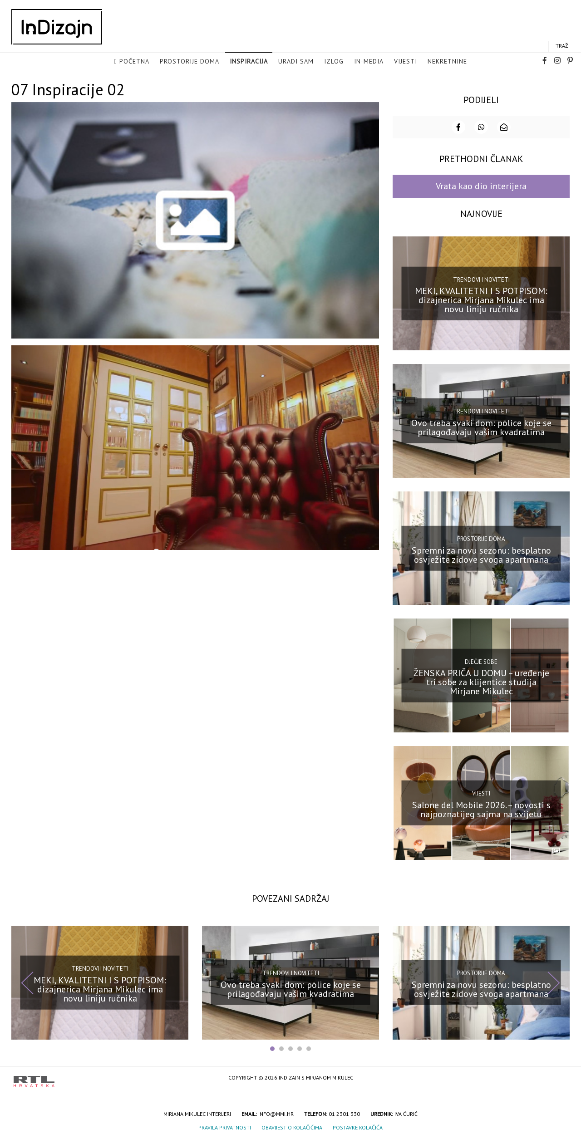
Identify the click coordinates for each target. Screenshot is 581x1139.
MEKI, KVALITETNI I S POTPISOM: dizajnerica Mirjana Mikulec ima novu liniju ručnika (481, 299)
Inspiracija (249, 62)
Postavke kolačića (358, 1126)
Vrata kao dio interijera (481, 185)
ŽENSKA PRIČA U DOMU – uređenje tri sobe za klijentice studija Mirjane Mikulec (481, 681)
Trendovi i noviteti (481, 278)
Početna (134, 62)
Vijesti (405, 62)
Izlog (334, 62)
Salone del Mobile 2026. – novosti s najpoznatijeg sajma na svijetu (481, 808)
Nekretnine (447, 62)
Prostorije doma (189, 62)
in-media (369, 62)
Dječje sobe (481, 661)
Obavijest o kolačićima (291, 1126)
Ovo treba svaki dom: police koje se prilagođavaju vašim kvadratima (481, 426)
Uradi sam (296, 62)
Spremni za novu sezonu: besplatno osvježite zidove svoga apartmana (481, 553)
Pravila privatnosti (224, 1126)
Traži (563, 46)
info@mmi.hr (276, 1113)
